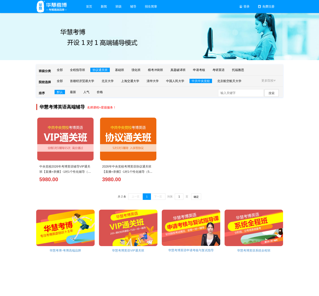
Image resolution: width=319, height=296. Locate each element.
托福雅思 (238, 70)
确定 (196, 196)
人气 (86, 92)
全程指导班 (77, 70)
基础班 (119, 70)
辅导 (133, 6)
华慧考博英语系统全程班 (253, 250)
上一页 (135, 196)
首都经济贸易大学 (82, 81)
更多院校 (269, 80)
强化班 (136, 70)
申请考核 (199, 70)
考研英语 (218, 70)
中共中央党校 (201, 81)
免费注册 (266, 6)
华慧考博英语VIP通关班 (128, 250)
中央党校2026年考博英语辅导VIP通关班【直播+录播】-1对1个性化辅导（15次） (65, 172)
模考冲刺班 (155, 70)
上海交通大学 (130, 81)
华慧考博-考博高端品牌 (65, 250)
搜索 (272, 93)
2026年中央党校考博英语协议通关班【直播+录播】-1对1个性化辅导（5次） (126, 172)
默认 (60, 92)
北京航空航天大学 (229, 81)
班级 (118, 6)
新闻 (104, 6)
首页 (89, 6)
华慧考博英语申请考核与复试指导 (191, 250)
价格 (100, 92)
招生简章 (151, 6)
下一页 (158, 196)
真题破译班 (178, 70)
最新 (73, 92)
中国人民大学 (175, 81)
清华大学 (153, 81)
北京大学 (108, 81)
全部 (60, 70)
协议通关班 (100, 70)
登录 (244, 6)
